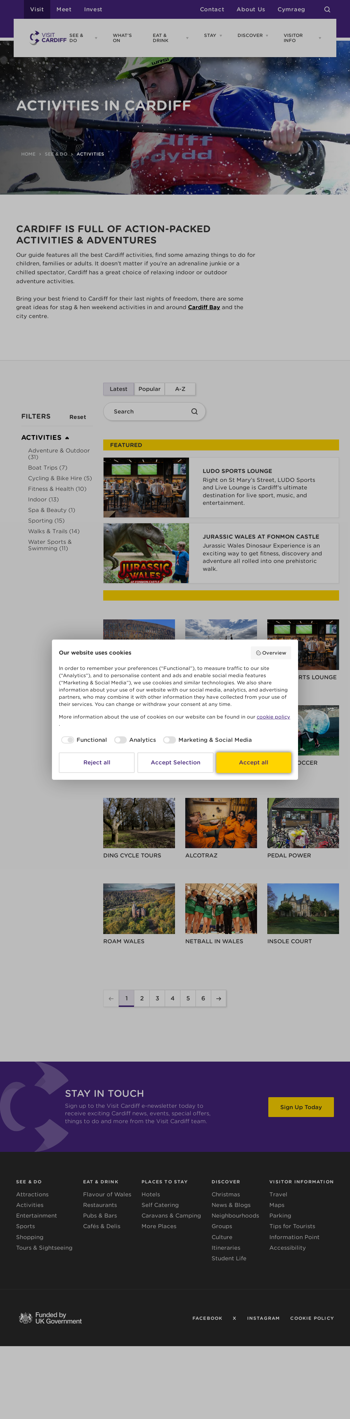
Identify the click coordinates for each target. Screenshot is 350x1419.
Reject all (96, 762)
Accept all (253, 762)
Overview (271, 653)
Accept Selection (175, 762)
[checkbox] (83, 740)
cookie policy (273, 717)
